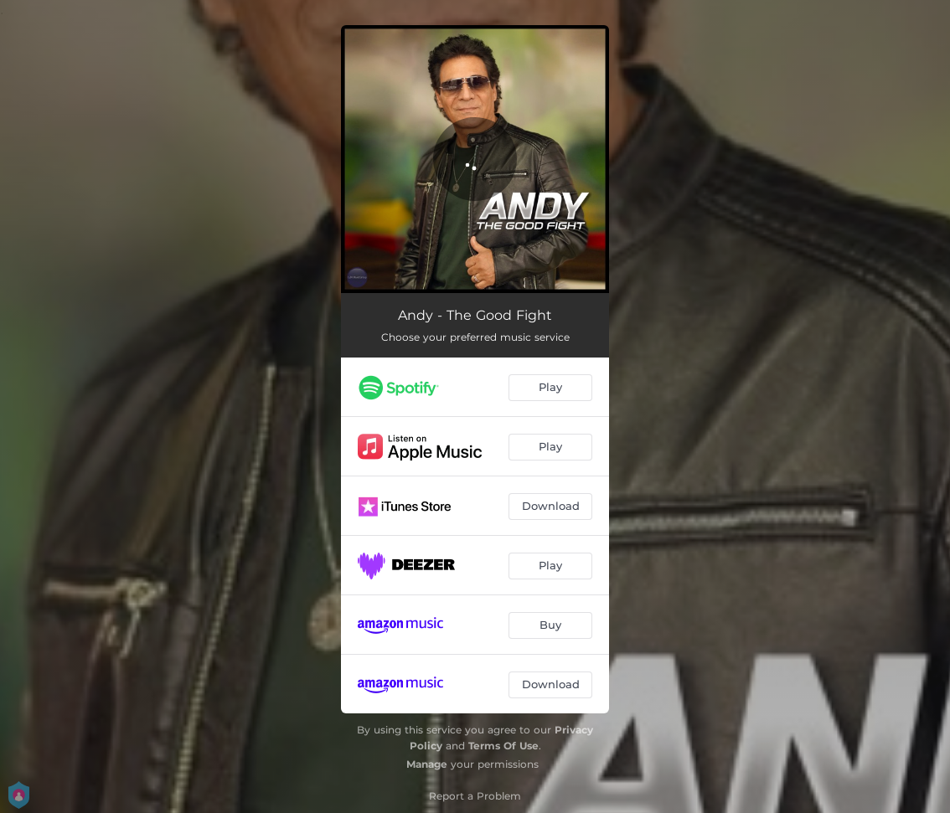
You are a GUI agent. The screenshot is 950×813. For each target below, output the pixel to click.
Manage (426, 764)
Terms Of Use (503, 745)
